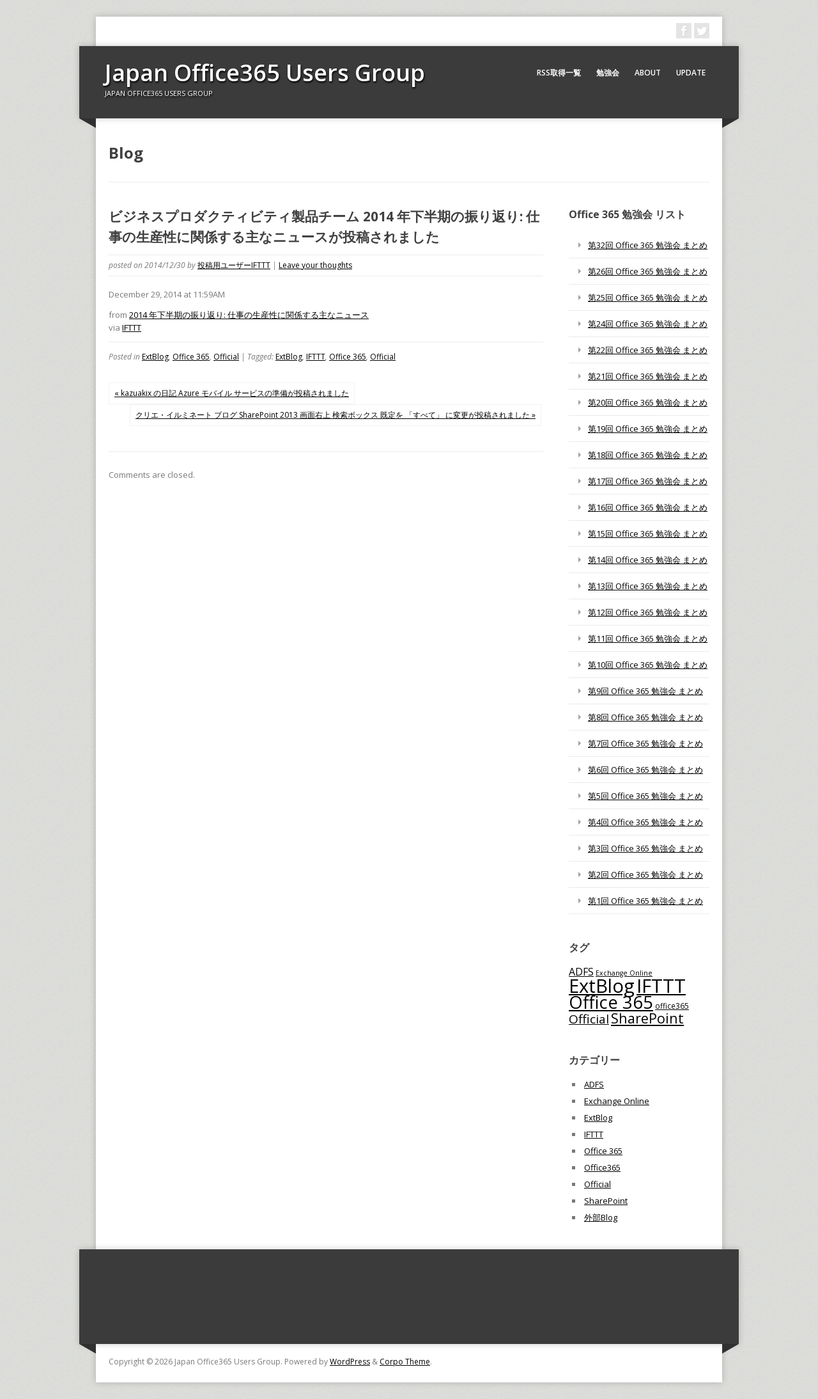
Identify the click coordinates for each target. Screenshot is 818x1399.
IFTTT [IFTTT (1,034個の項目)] (661, 986)
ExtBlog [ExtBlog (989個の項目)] (602, 986)
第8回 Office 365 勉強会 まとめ (645, 717)
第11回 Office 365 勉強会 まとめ (647, 638)
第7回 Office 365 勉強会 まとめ (645, 743)
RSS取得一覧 (559, 72)
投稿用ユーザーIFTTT (233, 265)
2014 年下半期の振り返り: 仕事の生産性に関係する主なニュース (249, 314)
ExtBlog (155, 356)
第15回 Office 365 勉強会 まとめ (647, 533)
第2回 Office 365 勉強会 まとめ (645, 874)
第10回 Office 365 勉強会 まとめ (647, 664)
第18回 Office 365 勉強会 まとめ (647, 455)
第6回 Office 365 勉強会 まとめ (645, 769)
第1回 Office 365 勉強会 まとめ (645, 900)
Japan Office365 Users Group (265, 72)
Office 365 (191, 356)
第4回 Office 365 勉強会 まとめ (645, 822)
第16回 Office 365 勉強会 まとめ (647, 507)
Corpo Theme (405, 1361)
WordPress (350, 1361)
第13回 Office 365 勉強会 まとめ (647, 586)
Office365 (602, 1167)
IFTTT (131, 327)
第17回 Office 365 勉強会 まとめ (647, 481)
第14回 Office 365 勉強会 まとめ (647, 559)
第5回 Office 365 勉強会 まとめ (645, 796)
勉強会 (607, 72)
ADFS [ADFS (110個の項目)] (581, 972)
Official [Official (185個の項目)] (589, 1019)
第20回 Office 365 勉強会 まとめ (647, 402)
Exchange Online (616, 1101)
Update (691, 72)
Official (226, 356)
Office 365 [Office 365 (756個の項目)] (611, 1002)
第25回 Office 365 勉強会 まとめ (647, 297)
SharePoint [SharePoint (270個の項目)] (647, 1018)
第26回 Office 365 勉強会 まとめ (647, 271)
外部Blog (600, 1217)
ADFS (594, 1084)
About (648, 72)
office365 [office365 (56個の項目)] (672, 1005)
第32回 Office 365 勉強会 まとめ (647, 245)
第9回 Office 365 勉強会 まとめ (645, 691)
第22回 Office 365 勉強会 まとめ (647, 350)
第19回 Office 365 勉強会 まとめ (647, 428)
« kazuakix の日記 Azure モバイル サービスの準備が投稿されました (231, 393)
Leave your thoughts (315, 265)
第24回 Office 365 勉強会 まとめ (647, 323)
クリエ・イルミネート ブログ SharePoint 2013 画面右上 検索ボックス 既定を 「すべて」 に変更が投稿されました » (335, 414)
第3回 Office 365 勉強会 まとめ (645, 848)
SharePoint (606, 1200)
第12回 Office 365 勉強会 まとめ (647, 612)
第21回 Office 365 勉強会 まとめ (647, 376)
